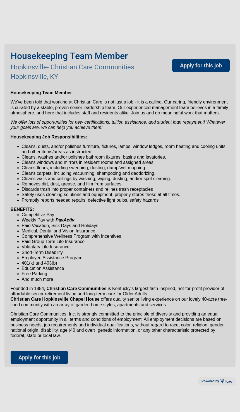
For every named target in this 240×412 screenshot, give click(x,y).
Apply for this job (201, 65)
